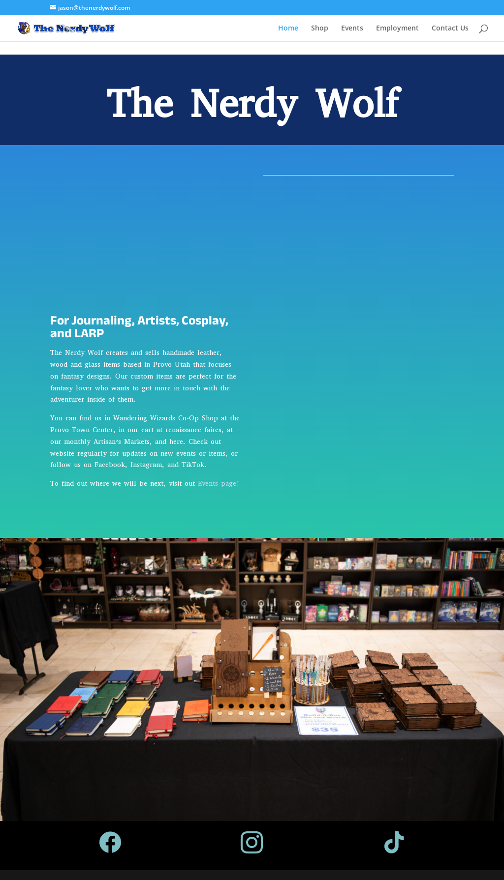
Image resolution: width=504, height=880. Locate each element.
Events (352, 28)
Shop (319, 28)
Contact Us (450, 28)
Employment (397, 28)
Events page (217, 483)
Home (288, 28)
